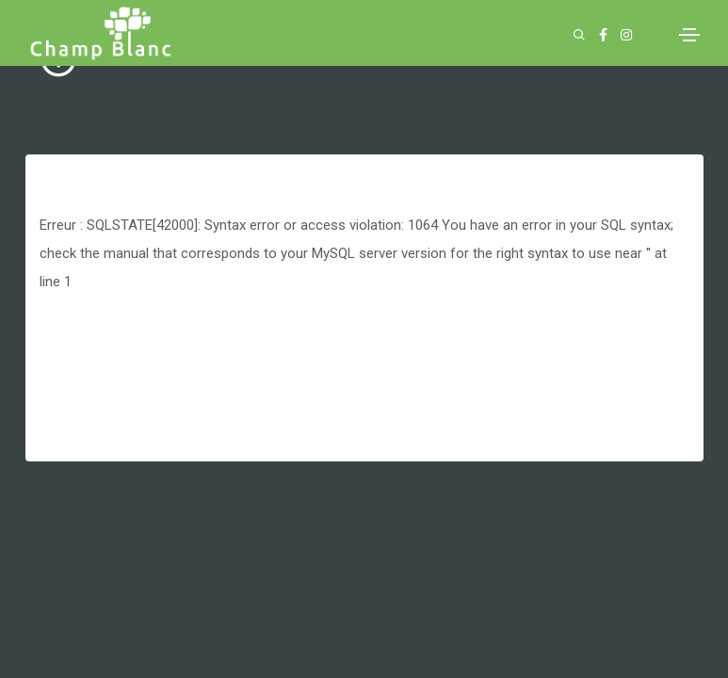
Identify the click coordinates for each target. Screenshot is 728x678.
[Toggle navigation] (689, 34)
